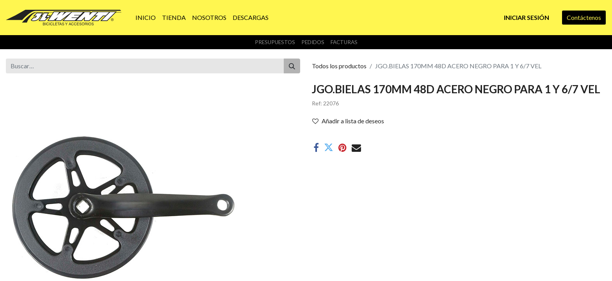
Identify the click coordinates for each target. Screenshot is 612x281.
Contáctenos (584, 17)
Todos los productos (339, 65)
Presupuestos (275, 42)
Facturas (344, 42)
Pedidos (312, 42)
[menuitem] (145, 17)
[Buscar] (292, 66)
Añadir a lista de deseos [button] (348, 120)
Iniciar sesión (526, 17)
